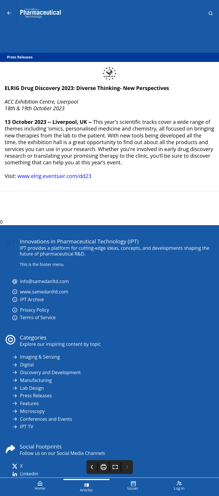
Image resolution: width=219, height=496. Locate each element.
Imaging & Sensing (36, 357)
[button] (210, 13)
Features (25, 404)
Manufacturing (32, 380)
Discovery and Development (46, 373)
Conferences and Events (42, 419)
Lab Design (28, 388)
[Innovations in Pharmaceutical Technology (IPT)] (109, 13)
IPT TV (22, 427)
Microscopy (28, 411)
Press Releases (32, 396)
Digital (23, 365)
